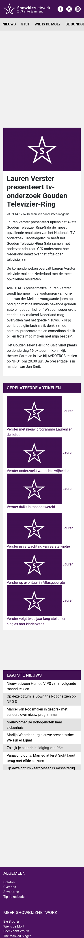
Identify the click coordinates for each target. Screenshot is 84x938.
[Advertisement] (42, 79)
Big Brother (11, 922)
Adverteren (11, 892)
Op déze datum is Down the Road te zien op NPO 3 (41, 699)
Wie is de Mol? (47, 24)
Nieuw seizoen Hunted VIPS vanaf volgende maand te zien (41, 686)
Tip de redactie (14, 897)
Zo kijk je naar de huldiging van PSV (35, 748)
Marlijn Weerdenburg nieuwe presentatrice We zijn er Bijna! (40, 737)
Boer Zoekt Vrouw (16, 931)
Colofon (9, 882)
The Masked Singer (17, 936)
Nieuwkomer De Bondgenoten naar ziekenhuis (34, 725)
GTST (25, 24)
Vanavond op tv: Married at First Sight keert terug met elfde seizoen (41, 758)
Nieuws (9, 24)
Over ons (9, 887)
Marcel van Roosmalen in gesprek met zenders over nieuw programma (37, 712)
